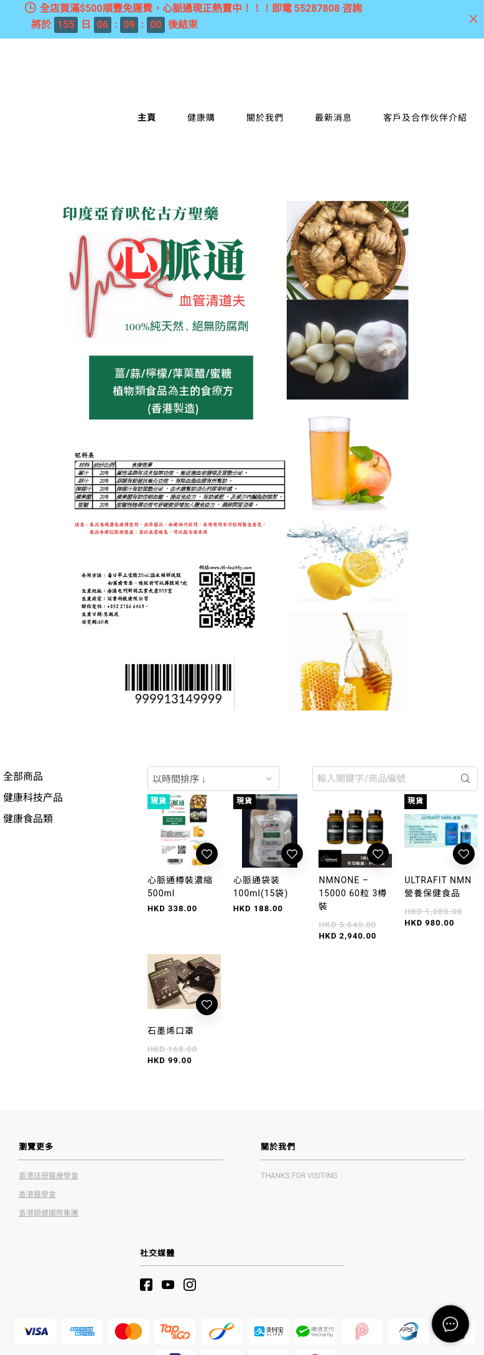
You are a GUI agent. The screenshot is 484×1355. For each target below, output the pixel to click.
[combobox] (213, 778)
